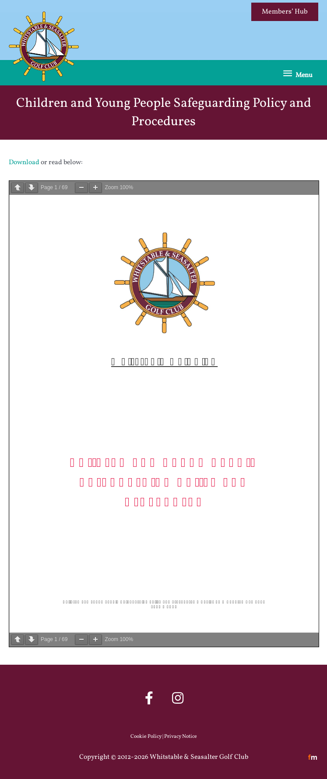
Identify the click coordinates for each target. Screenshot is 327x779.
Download (24, 162)
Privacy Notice (180, 736)
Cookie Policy (146, 736)
